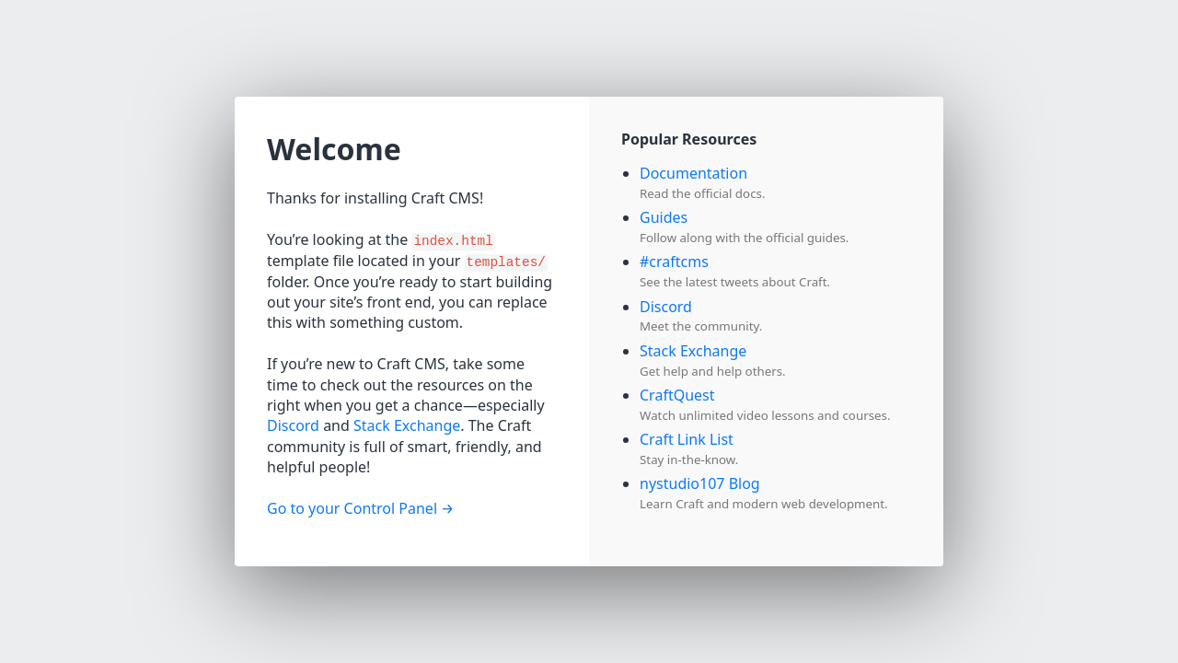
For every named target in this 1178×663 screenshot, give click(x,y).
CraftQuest (677, 395)
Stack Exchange (406, 425)
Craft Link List (686, 439)
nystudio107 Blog (700, 483)
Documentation (693, 173)
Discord (293, 425)
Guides (663, 217)
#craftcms (674, 261)
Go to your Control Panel (352, 508)
